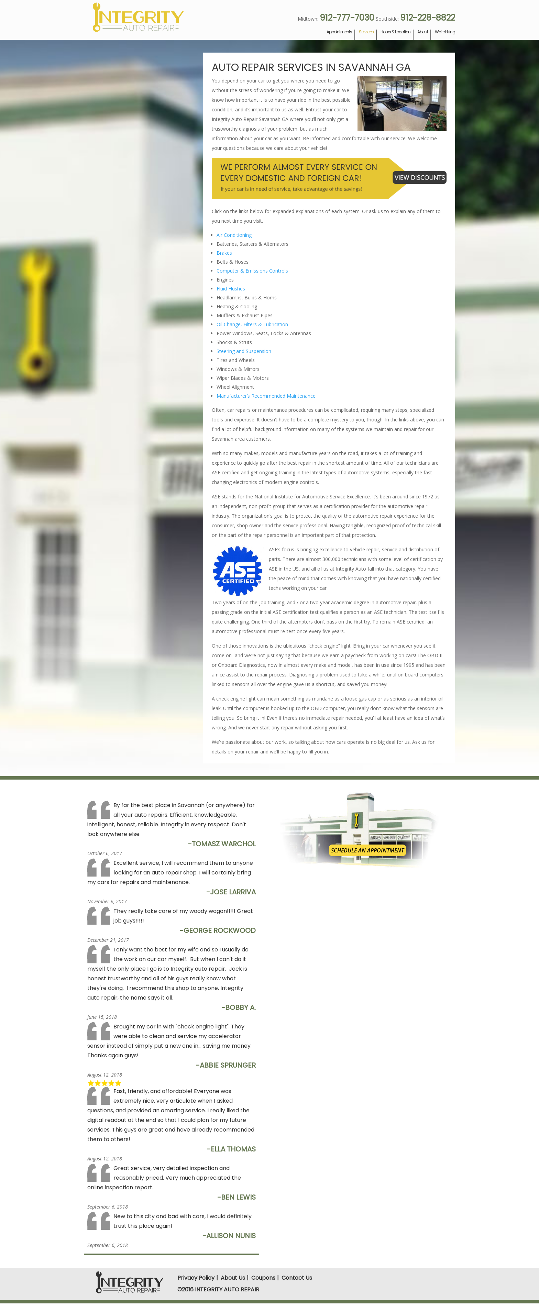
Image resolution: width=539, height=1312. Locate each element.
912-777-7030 (347, 17)
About (422, 32)
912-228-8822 (427, 17)
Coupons (263, 1278)
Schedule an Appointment (367, 850)
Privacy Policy (195, 1278)
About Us (233, 1278)
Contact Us (297, 1278)
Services (366, 32)
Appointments (339, 32)
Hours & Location (395, 32)
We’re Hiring (445, 32)
